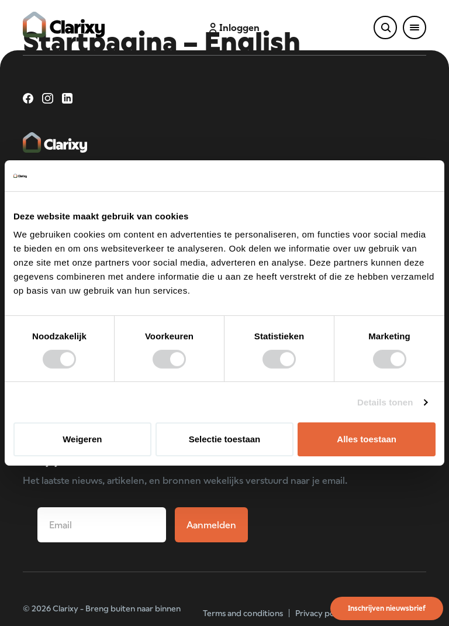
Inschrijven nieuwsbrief (387, 608)
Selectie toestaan (225, 439)
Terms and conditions (243, 613)
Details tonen (385, 402)
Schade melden (316, 27)
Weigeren (82, 439)
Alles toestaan (366, 439)
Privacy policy (321, 613)
